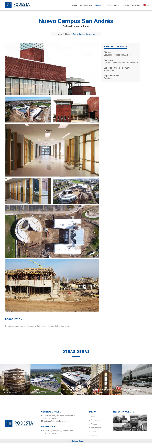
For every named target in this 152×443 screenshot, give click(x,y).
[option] (15, 379)
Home (59, 34)
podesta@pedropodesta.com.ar (56, 421)
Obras (67, 34)
